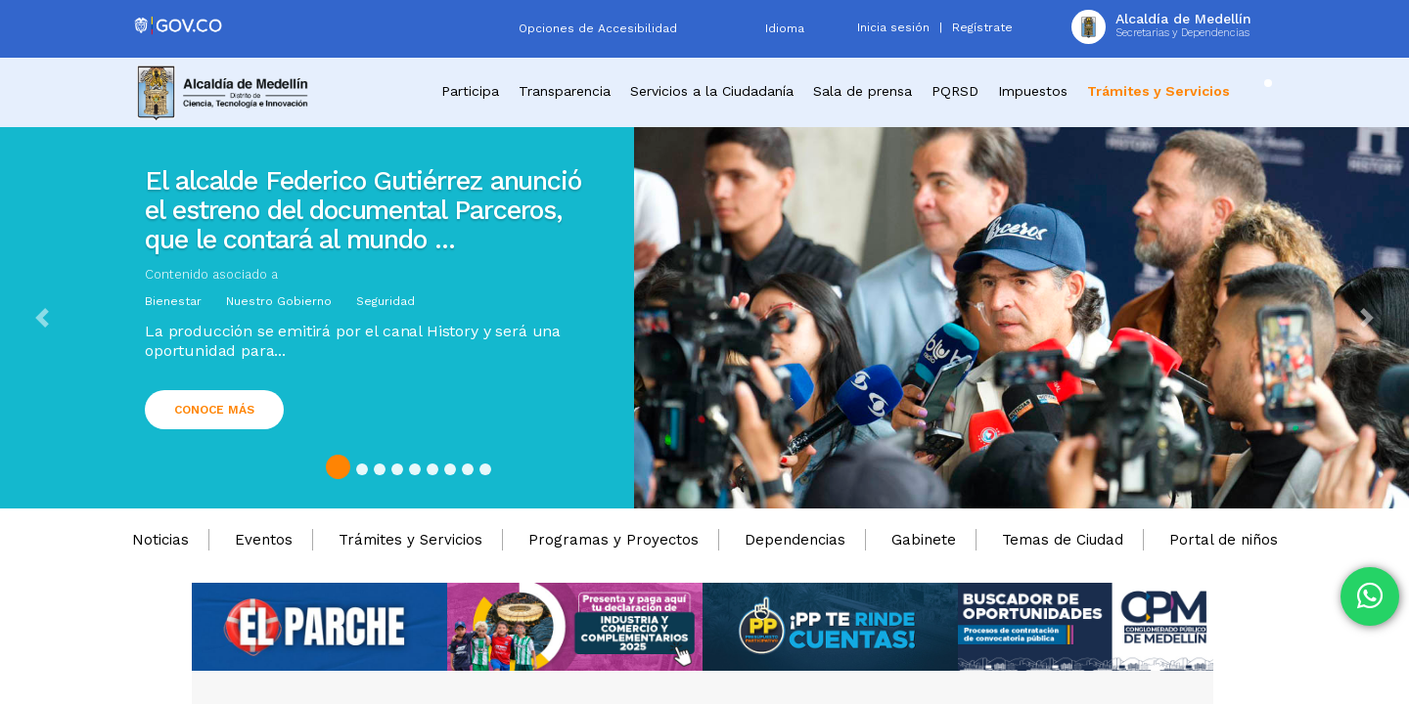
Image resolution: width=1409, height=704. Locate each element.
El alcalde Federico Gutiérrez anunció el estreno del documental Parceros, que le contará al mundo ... (363, 210)
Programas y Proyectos (613, 540)
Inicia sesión (893, 27)
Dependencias (795, 540)
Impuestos (1033, 91)
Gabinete (923, 540)
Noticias (160, 540)
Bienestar (173, 301)
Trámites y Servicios (410, 540)
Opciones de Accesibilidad (598, 28)
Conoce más (214, 410)
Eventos (264, 540)
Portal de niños (1223, 540)
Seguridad (385, 301)
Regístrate (982, 27)
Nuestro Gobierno (279, 301)
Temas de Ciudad (1062, 540)
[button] (42, 317)
